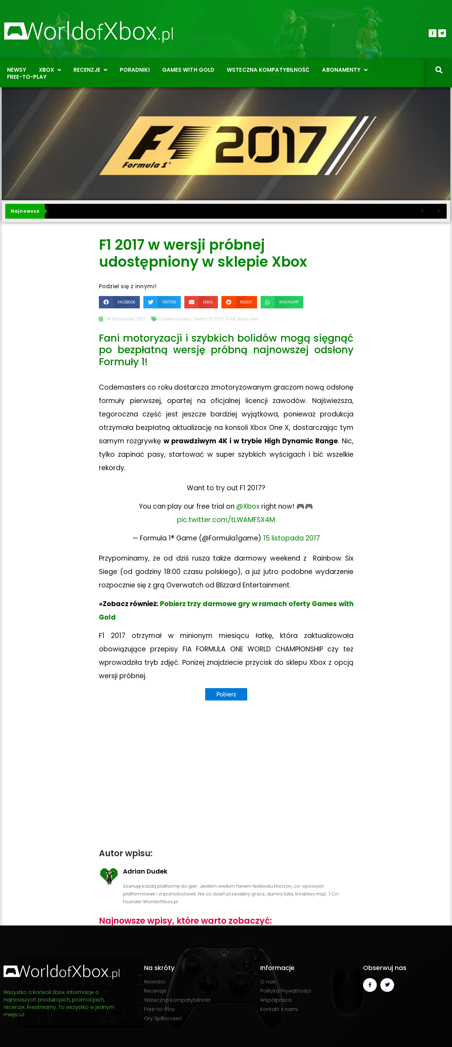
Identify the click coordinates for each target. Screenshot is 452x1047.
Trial (230, 318)
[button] (119, 302)
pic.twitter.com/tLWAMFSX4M (226, 520)
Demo (200, 318)
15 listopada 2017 (291, 538)
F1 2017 (216, 318)
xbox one (247, 318)
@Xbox (248, 506)
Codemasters (175, 318)
